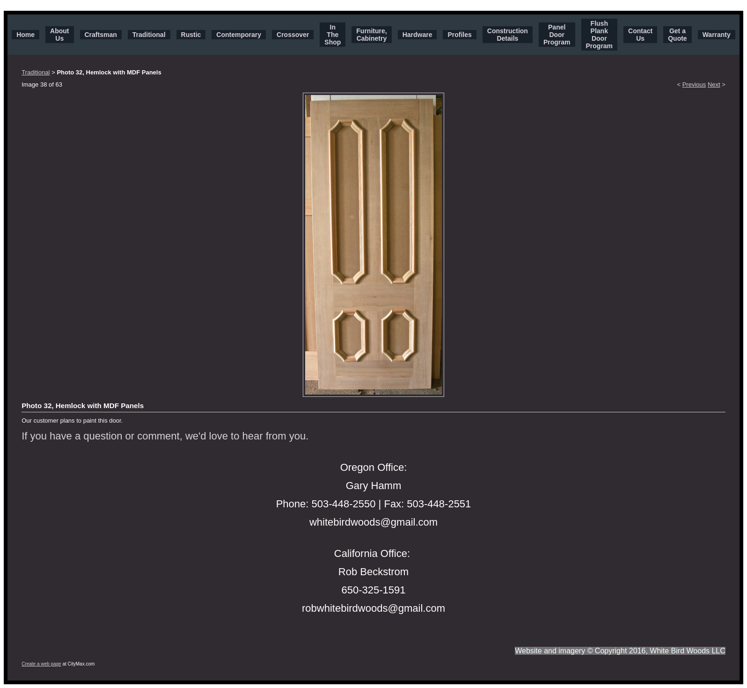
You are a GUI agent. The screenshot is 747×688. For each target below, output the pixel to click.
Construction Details (507, 34)
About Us (59, 34)
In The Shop (332, 34)
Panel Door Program (557, 34)
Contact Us (640, 34)
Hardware (417, 34)
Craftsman (101, 34)
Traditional (149, 34)
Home (25, 34)
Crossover (293, 34)
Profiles (459, 34)
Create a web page (41, 663)
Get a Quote (677, 34)
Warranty (717, 34)
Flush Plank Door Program (599, 35)
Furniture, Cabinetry (371, 34)
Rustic (191, 34)
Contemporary (238, 34)
